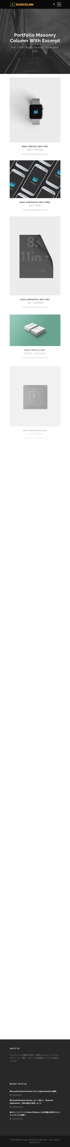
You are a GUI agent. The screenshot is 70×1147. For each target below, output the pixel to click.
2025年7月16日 (17, 1119)
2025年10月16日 (17, 1107)
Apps (29, 150)
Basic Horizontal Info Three (35, 202)
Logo (29, 305)
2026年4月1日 (17, 1095)
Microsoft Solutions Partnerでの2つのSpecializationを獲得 (33, 1091)
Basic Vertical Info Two (35, 146)
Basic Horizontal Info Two (35, 302)
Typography (38, 305)
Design (38, 205)
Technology (38, 150)
